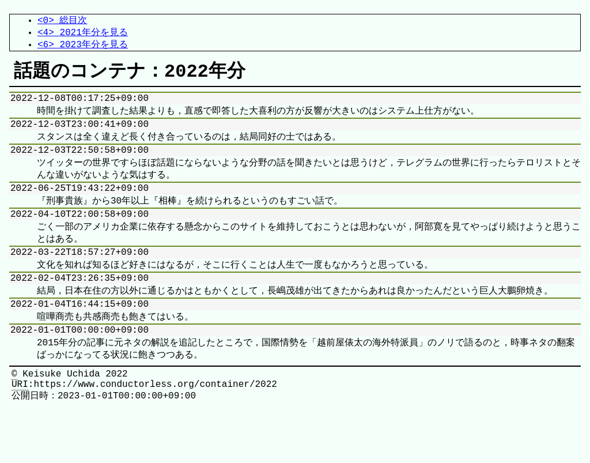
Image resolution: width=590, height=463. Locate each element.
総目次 (73, 20)
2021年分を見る (93, 34)
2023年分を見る (93, 47)
